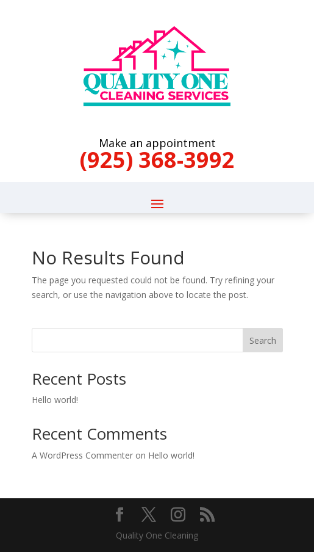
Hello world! (55, 399)
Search (262, 340)
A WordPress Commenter (82, 455)
